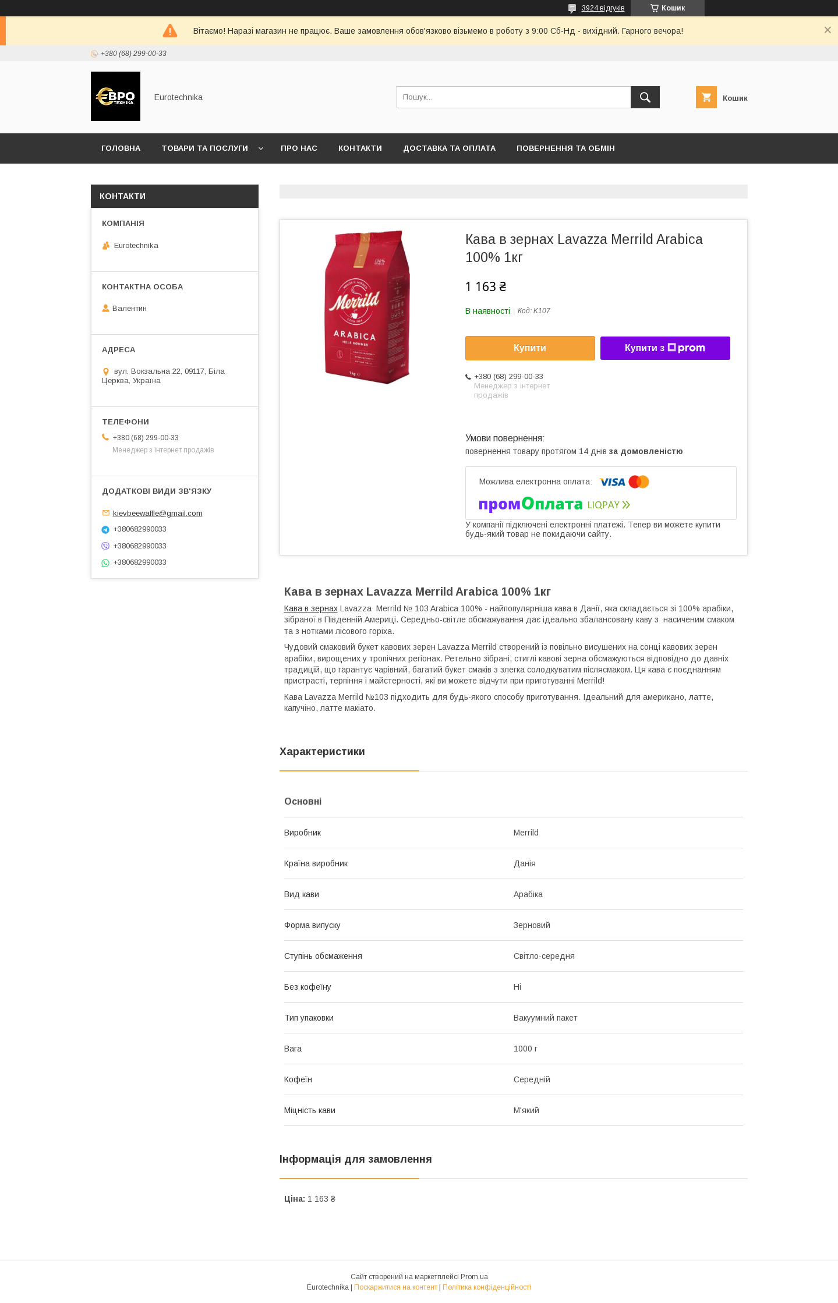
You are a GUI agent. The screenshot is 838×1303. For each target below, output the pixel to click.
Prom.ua (474, 1277)
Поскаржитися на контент (395, 1287)
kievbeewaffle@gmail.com (158, 512)
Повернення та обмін (566, 148)
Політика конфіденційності (487, 1287)
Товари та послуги (204, 148)
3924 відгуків (603, 8)
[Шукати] (645, 97)
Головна (120, 148)
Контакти (360, 148)
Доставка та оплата (449, 148)
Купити (530, 348)
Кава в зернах (311, 608)
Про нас (299, 148)
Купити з (665, 348)
